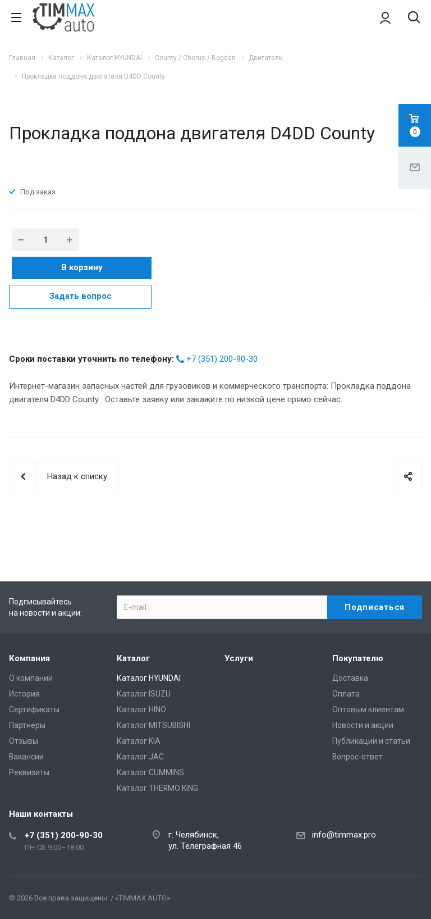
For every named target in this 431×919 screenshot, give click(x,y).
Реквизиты (29, 772)
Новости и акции (362, 725)
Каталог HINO (141, 709)
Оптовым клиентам (368, 709)
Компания (29, 658)
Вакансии (26, 756)
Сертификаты (34, 709)
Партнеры (27, 725)
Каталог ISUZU (144, 693)
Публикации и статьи (371, 740)
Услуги (238, 658)
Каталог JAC (140, 756)
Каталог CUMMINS (150, 772)
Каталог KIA (139, 740)
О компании (31, 678)
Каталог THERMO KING (157, 788)
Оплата (346, 693)
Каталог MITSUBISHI (153, 725)
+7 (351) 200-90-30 (222, 359)
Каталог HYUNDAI (149, 678)
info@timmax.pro (344, 835)
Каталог (133, 658)
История (24, 693)
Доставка (350, 678)
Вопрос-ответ (357, 756)
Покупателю (357, 658)
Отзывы (23, 740)
